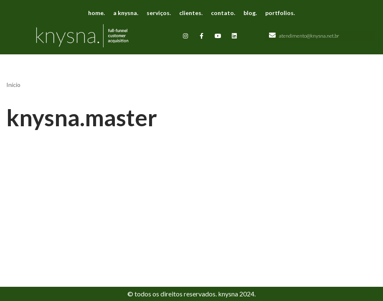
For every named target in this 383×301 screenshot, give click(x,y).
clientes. (191, 12)
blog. (250, 12)
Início (13, 84)
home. (96, 12)
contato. (223, 12)
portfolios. (280, 12)
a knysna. (125, 12)
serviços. (159, 12)
